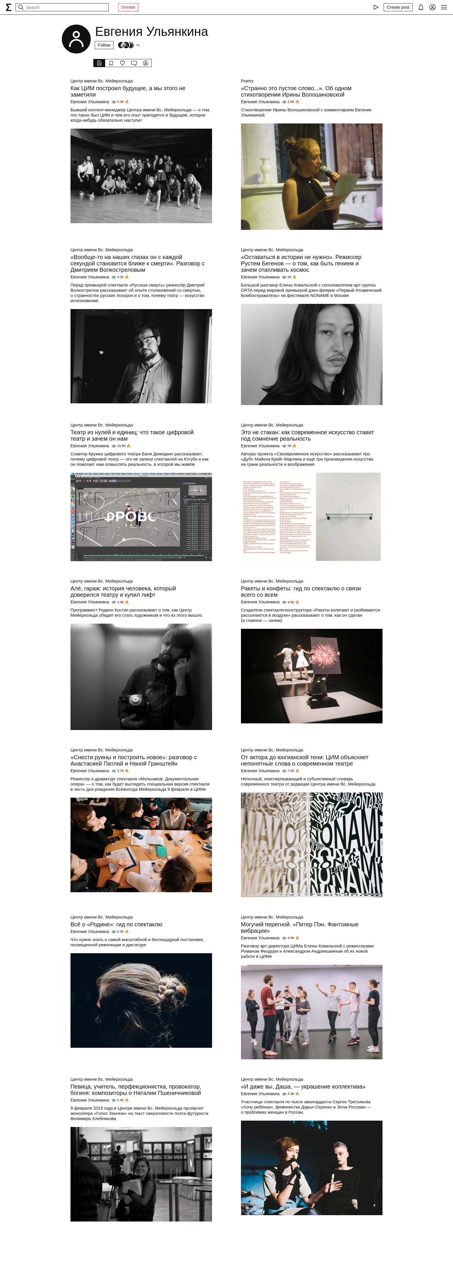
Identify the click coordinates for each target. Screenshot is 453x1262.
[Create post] (398, 7)
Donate (128, 7)
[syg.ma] (9, 7)
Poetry (247, 80)
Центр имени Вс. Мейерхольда (101, 80)
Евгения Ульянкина (89, 101)
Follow (104, 45)
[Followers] (129, 45)
